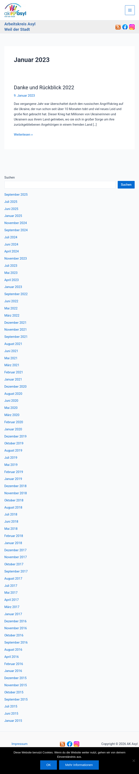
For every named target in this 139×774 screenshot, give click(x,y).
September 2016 (16, 642)
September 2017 (16, 571)
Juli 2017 (10, 586)
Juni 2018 (11, 522)
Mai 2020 (11, 408)
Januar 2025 (13, 216)
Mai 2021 (11, 358)
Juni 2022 (11, 301)
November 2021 (15, 330)
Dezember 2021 (15, 323)
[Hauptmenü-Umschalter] (130, 10)
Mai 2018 (11, 529)
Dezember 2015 (15, 678)
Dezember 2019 (15, 436)
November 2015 (15, 685)
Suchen (9, 177)
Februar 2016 (13, 664)
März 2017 (11, 607)
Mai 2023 (11, 273)
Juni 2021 (11, 351)
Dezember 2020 (15, 387)
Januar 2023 (13, 287)
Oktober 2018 (13, 500)
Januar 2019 (13, 479)
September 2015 (16, 699)
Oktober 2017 (13, 564)
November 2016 (15, 628)
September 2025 (16, 195)
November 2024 (15, 223)
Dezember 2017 (15, 550)
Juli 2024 (10, 237)
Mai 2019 (11, 465)
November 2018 (15, 493)
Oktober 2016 (13, 635)
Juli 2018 (10, 514)
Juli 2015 (10, 706)
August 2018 (13, 507)
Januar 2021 (13, 379)
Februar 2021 (13, 372)
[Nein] (133, 760)
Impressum (19, 744)
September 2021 (16, 337)
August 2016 (13, 650)
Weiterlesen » (23, 134)
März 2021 (11, 365)
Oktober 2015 (13, 692)
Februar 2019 (13, 472)
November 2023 (15, 258)
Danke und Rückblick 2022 (44, 88)
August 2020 (13, 394)
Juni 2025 (11, 209)
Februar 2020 (13, 422)
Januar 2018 (13, 543)
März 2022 (11, 315)
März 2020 (11, 415)
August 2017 (13, 578)
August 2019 (13, 450)
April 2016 (11, 657)
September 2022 (16, 294)
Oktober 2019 (13, 443)
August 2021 (13, 344)
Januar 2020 (13, 429)
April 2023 (11, 280)
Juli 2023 (10, 266)
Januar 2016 (13, 671)
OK (48, 765)
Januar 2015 (13, 721)
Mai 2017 (11, 593)
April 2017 (11, 600)
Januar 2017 (13, 614)
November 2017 (15, 557)
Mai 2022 (11, 308)
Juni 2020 (11, 401)
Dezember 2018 (15, 486)
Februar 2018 (13, 536)
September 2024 (16, 230)
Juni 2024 (11, 244)
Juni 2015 (11, 713)
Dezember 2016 (15, 621)
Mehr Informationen (79, 765)
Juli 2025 (10, 202)
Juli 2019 (10, 458)
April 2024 (11, 251)
